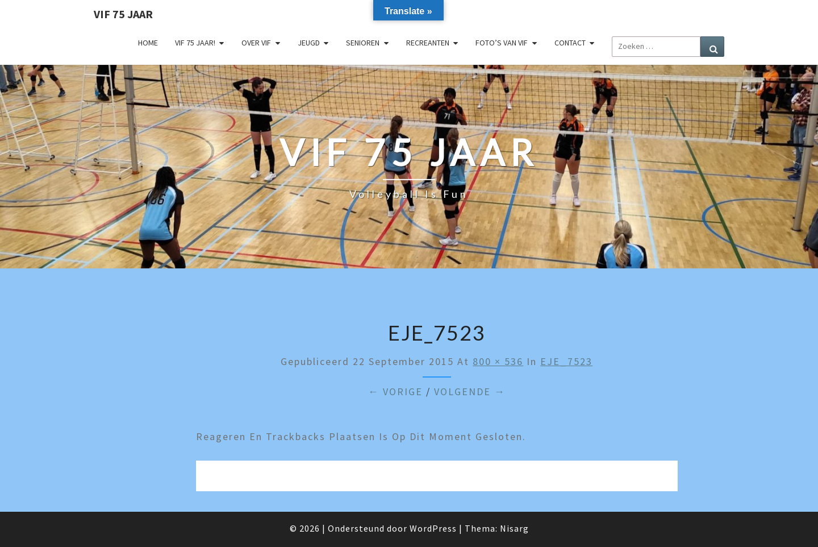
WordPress (433, 528)
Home (148, 43)
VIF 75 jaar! (195, 43)
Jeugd (309, 43)
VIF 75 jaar (123, 14)
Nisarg (514, 528)
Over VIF (256, 43)
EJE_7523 (566, 361)
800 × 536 (498, 361)
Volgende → (470, 391)
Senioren (362, 43)
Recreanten (427, 43)
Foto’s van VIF (501, 43)
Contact (570, 43)
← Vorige (395, 391)
